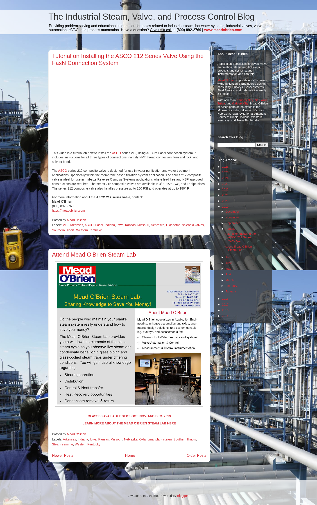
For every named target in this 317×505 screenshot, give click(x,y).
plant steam (163, 439)
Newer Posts (62, 455)
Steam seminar (62, 444)
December (232, 211)
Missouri (143, 225)
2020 (225, 201)
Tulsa (221, 103)
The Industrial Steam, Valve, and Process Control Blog (151, 16)
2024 (225, 178)
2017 (225, 304)
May (228, 268)
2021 (225, 195)
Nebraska (157, 225)
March (230, 280)
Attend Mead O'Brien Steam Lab (94, 254)
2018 (225, 298)
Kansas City (244, 100)
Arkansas (76, 225)
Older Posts (196, 455)
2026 (225, 166)
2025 (225, 172)
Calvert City (240, 103)
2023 (225, 183)
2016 (225, 310)
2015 (225, 315)
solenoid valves (193, 225)
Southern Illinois (63, 230)
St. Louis (261, 100)
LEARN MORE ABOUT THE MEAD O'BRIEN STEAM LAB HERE (129, 423)
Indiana (110, 225)
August (230, 228)
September (233, 223)
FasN (99, 225)
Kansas (130, 225)
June (229, 263)
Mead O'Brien (226, 80)
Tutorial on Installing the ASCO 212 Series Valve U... (240, 237)
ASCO (116, 153)
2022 (225, 189)
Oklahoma (173, 225)
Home (130, 455)
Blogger (182, 496)
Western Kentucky (89, 230)
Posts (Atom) (139, 468)
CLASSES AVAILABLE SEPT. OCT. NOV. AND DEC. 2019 (129, 416)
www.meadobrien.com (223, 30)
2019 (225, 206)
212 (65, 225)
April (228, 274)
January (231, 291)
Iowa (120, 225)
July (228, 257)
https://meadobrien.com (68, 210)
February (231, 285)
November (232, 217)
